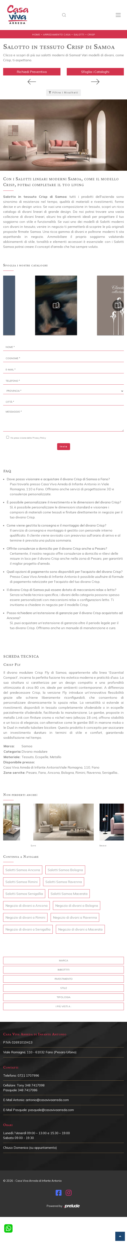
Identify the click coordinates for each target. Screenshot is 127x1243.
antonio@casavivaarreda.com (47, 1100)
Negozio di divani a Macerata (80, 929)
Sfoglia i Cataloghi (95, 72)
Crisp (91, 34)
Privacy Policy (39, 437)
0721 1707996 (28, 1075)
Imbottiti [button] (63, 969)
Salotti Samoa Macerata (69, 894)
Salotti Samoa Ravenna (63, 882)
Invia (63, 446)
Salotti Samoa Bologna (65, 870)
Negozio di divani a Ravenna (75, 917)
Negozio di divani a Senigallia (27, 929)
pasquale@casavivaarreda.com (51, 1110)
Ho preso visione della (28, 437)
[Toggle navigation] (118, 15)
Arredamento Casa (57, 34)
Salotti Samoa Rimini (21, 882)
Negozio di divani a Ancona (26, 905)
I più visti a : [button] (64, 1006)
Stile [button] (63, 988)
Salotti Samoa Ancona (22, 870)
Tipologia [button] (64, 997)
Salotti (79, 34)
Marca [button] (63, 960)
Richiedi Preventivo (32, 72)
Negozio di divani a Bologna (76, 905)
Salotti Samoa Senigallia (24, 894)
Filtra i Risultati (63, 92)
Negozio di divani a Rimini (25, 917)
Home (36, 34)
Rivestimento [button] (64, 978)
